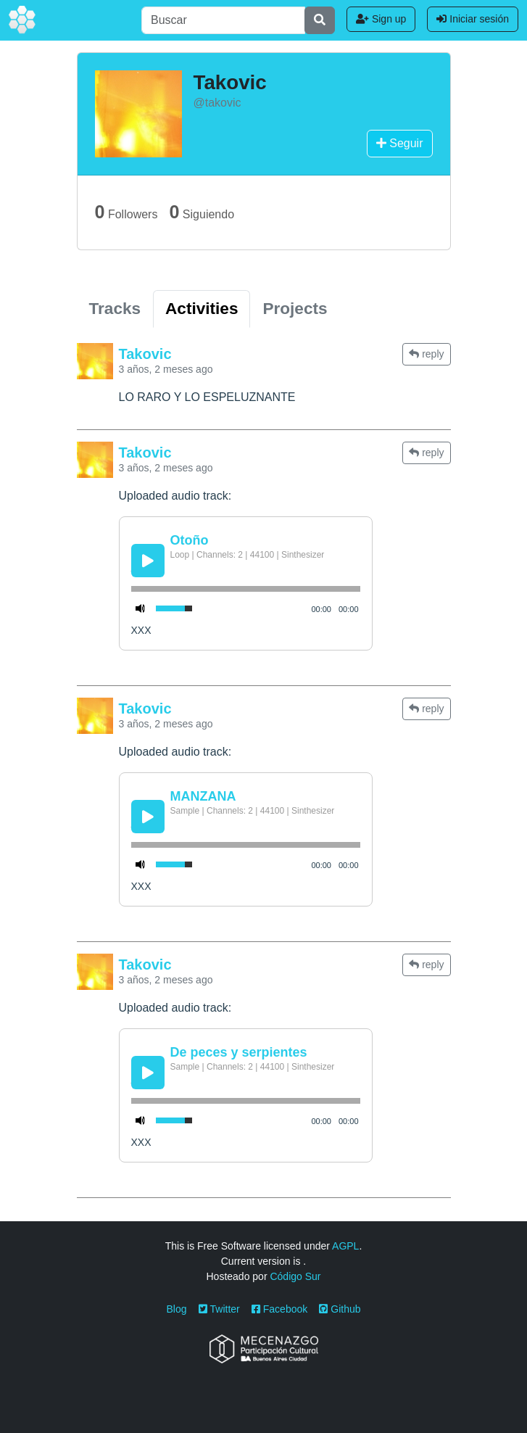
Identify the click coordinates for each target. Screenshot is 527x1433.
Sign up (381, 19)
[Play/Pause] (148, 560)
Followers (126, 212)
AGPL (345, 1246)
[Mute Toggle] (140, 608)
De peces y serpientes (238, 1052)
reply (426, 354)
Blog (177, 1309)
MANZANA (203, 796)
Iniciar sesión (472, 19)
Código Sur (295, 1276)
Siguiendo (201, 212)
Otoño (189, 540)
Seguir (399, 143)
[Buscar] (223, 20)
